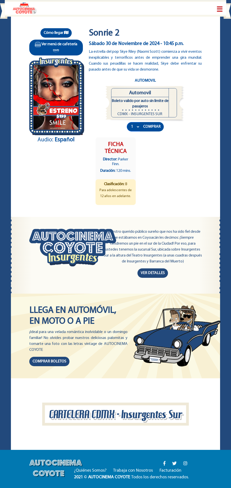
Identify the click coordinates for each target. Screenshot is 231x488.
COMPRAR (152, 127)
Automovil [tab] (145, 81)
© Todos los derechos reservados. (131, 477)
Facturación (170, 470)
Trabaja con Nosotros (133, 470)
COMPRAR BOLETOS (49, 361)
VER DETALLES (153, 273)
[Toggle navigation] (219, 9)
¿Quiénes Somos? (90, 470)
